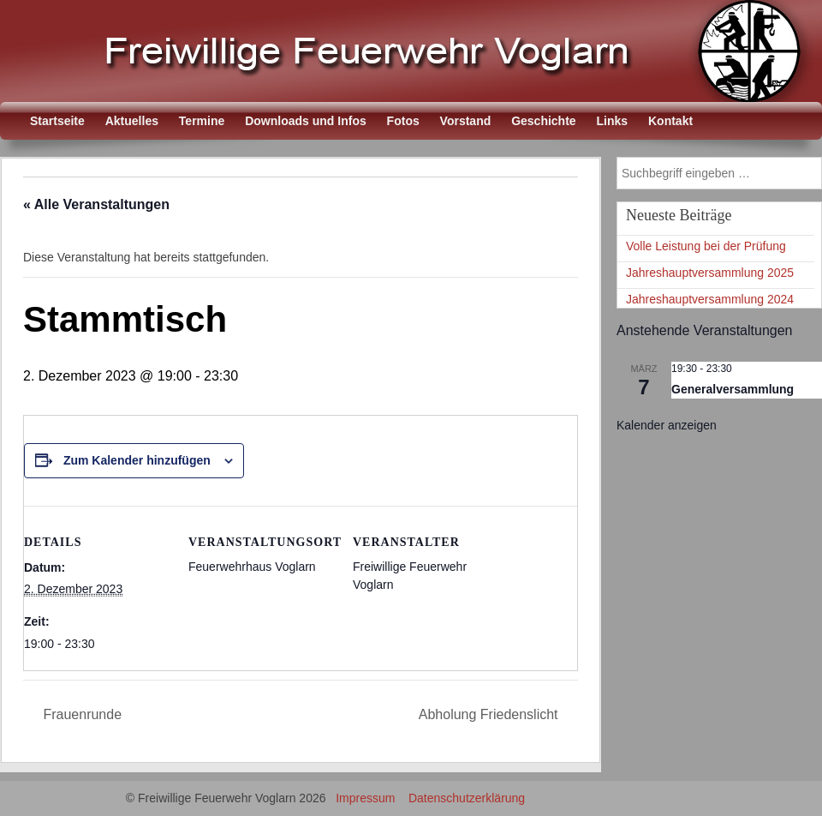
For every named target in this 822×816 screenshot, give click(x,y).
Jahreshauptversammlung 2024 (710, 299)
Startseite (57, 121)
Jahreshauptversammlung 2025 (710, 272)
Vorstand (465, 121)
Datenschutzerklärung (466, 798)
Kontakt (670, 121)
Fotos (403, 121)
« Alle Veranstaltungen (96, 204)
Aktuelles (131, 121)
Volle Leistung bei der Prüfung (706, 246)
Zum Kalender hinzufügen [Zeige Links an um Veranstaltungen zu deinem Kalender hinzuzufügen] (137, 460)
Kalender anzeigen (666, 425)
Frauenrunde (80, 714)
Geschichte (543, 121)
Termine (201, 121)
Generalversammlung (732, 389)
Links (612, 121)
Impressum (365, 798)
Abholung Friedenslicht (490, 714)
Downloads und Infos (305, 121)
